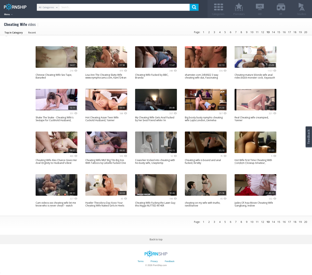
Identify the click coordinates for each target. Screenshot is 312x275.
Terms (140, 261)
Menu (8, 14)
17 (289, 32)
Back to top (156, 239)
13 (268, 32)
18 (294, 32)
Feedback (169, 261)
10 (252, 32)
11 (257, 32)
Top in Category (13, 32)
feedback (308, 136)
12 (262, 32)
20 (305, 32)
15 (278, 32)
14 (273, 32)
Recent (32, 32)
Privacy (154, 261)
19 (300, 32)
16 (284, 32)
